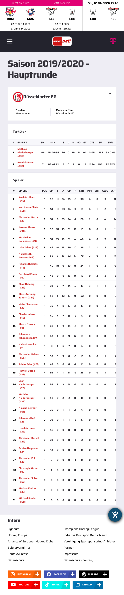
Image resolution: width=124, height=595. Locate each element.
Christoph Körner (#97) (29, 470)
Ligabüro (13, 529)
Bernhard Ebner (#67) (28, 276)
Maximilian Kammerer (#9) (28, 239)
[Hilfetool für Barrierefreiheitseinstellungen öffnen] (115, 515)
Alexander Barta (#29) (28, 219)
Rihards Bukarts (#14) (28, 265)
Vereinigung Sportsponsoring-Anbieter (89, 541)
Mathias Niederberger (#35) (25, 152)
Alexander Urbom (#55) (29, 356)
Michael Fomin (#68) (27, 500)
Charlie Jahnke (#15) (27, 316)
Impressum (71, 554)
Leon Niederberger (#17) (26, 384)
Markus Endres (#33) (27, 490)
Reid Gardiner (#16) (27, 199)
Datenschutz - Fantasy (78, 560)
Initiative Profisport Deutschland (85, 535)
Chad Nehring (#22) (26, 285)
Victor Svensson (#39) (28, 306)
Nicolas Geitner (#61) (27, 409)
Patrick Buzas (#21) (27, 372)
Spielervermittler (19, 547)
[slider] (62, 15)
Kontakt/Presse (18, 554)
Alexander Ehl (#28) (27, 460)
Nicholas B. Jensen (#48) (26, 255)
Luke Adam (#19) (28, 247)
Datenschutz (16, 560)
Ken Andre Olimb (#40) (28, 209)
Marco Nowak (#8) (27, 326)
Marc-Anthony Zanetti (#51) (27, 295)
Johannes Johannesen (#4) (28, 336)
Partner (69, 547)
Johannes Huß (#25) (27, 420)
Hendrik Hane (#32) (25, 164)
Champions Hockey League (81, 529)
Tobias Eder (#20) (29, 364)
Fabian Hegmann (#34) (28, 450)
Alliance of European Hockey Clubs (30, 541)
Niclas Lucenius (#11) (27, 346)
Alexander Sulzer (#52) (29, 480)
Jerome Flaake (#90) (27, 229)
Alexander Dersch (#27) (29, 439)
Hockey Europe (17, 535)
